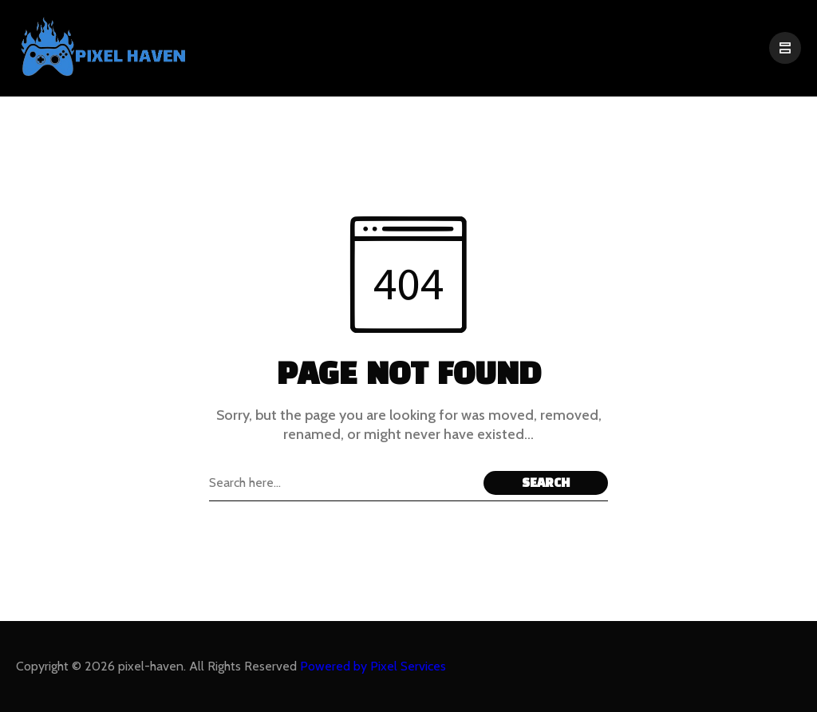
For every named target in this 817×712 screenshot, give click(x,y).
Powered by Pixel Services (373, 666)
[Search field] (342, 482)
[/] (785, 48)
